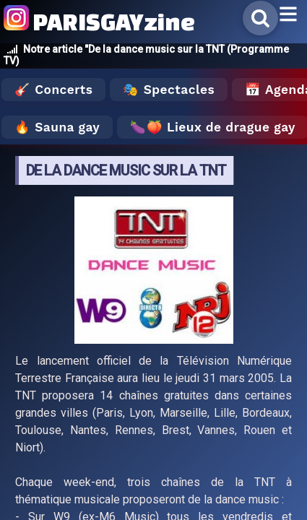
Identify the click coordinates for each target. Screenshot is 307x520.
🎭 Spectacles (169, 89)
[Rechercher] (260, 18)
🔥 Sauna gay (57, 127)
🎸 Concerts (53, 89)
